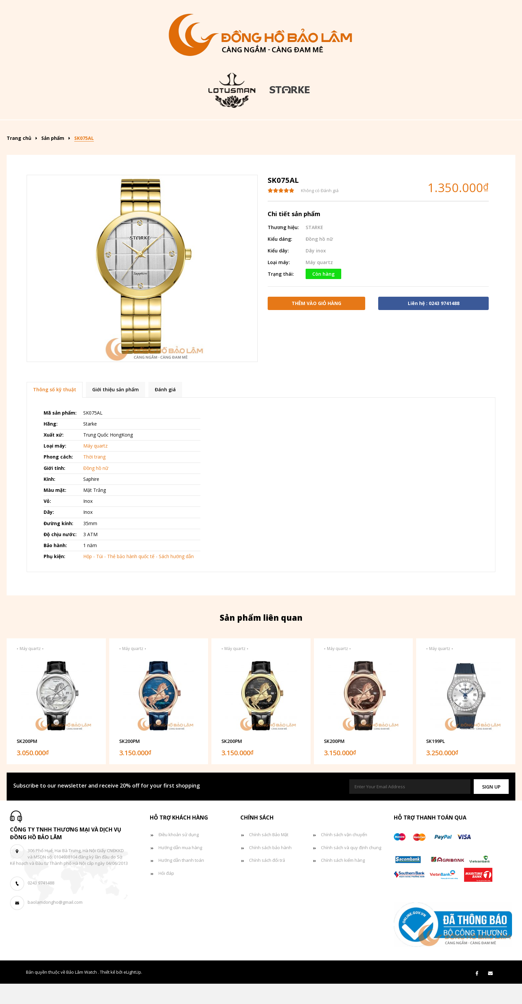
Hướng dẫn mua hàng (180, 868)
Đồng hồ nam (221, 130)
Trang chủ (72, 130)
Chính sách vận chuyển (344, 855)
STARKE (314, 247)
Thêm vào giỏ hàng (316, 323)
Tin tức (372, 130)
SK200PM (27, 761)
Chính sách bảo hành (270, 868)
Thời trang (94, 477)
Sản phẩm (118, 130)
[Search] (490, 128)
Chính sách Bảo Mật (268, 855)
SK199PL (435, 761)
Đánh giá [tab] (165, 410)
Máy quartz (319, 282)
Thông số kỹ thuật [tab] (54, 410)
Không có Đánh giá (320, 211)
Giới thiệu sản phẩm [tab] (115, 410)
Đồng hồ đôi (326, 130)
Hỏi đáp (166, 893)
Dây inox (316, 271)
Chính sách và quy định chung (351, 868)
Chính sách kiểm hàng (343, 880)
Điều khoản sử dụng (178, 855)
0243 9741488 (41, 903)
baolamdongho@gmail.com (55, 923)
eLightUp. (133, 992)
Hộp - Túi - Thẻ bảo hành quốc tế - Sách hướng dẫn (138, 576)
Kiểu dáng (166, 130)
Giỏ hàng (413, 130)
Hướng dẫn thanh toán (181, 880)
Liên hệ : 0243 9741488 (433, 323)
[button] (491, 807)
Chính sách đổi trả (267, 880)
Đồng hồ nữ (274, 130)
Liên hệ (453, 130)
